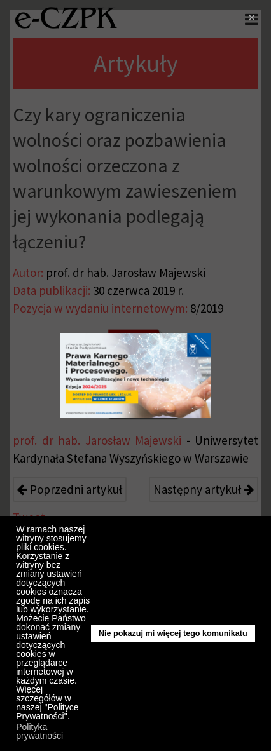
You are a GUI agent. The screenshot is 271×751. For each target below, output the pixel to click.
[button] (73, 718)
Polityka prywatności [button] (39, 731)
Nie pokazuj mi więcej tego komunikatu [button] (173, 633)
